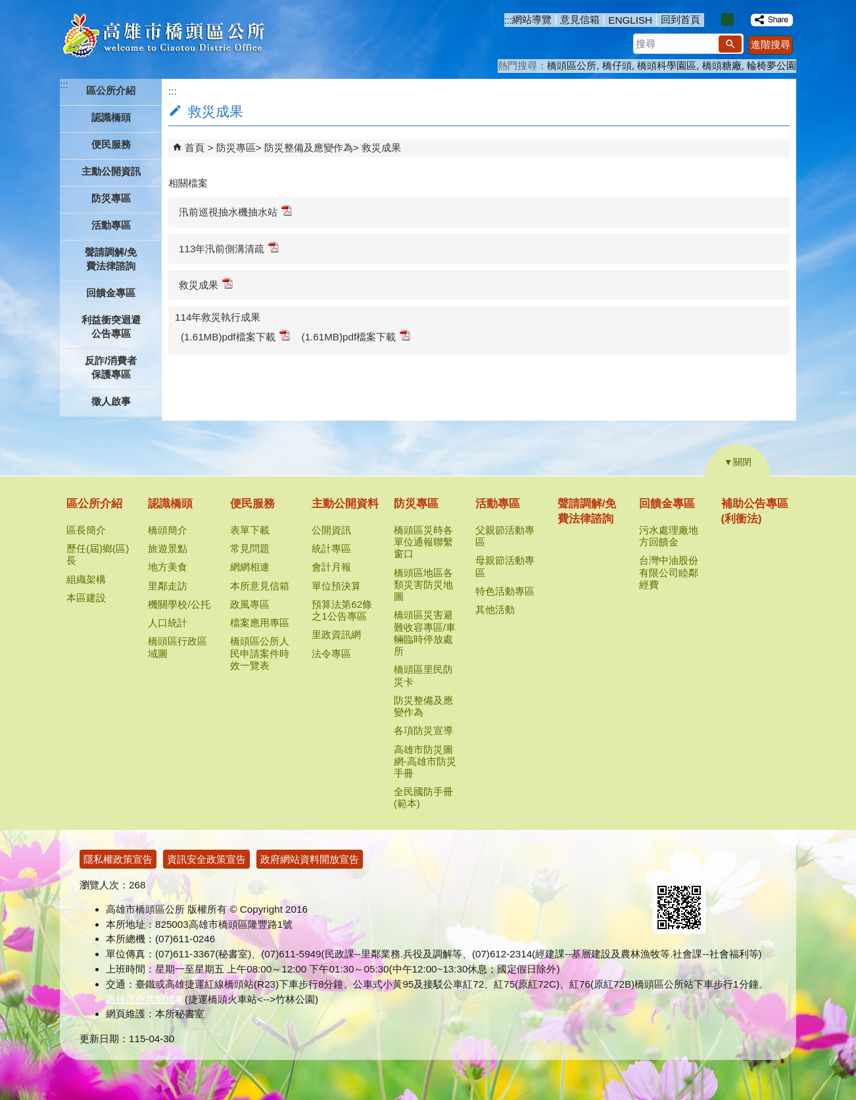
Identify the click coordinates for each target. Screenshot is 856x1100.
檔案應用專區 (259, 622)
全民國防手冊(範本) (423, 797)
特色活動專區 (505, 591)
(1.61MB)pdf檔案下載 (235, 336)
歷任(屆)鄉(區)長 (97, 554)
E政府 (667, 864)
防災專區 (236, 147)
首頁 (194, 147)
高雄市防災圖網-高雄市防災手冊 (425, 761)
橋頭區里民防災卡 (423, 675)
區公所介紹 (94, 503)
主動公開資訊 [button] (111, 171)
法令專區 (331, 653)
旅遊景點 (167, 548)
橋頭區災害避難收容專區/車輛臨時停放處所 (425, 632)
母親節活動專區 (505, 566)
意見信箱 (580, 19)
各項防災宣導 (423, 730)
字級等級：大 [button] (741, 19)
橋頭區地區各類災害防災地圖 (423, 584)
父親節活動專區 (505, 535)
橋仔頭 (617, 65)
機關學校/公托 (179, 604)
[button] (730, 44)
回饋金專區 (667, 503)
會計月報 (331, 566)
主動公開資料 (345, 503)
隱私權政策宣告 (118, 859)
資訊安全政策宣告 (206, 859)
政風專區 (250, 604)
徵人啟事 (111, 401)
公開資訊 (331, 530)
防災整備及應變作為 (308, 147)
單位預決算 (336, 585)
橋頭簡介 (167, 530)
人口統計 (167, 622)
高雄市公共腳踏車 (145, 999)
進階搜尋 (770, 44)
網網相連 (250, 566)
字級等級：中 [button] (727, 19)
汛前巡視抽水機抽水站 (235, 211)
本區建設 (86, 597)
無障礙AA (732, 865)
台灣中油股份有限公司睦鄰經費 (668, 572)
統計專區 (331, 548)
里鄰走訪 (167, 585)
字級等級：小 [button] (713, 19)
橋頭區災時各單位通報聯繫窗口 (423, 541)
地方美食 (167, 566)
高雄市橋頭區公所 (163, 36)
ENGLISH (630, 20)
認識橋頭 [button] (111, 117)
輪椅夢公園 (771, 65)
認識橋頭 (170, 503)
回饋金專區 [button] (110, 292)
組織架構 (86, 579)
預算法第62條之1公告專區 (342, 610)
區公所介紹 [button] (110, 90)
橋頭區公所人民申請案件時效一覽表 (259, 652)
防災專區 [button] (111, 198)
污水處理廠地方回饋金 (668, 535)
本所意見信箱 (259, 585)
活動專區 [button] (111, 225)
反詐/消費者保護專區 (111, 367)
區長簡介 (86, 530)
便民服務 (252, 503)
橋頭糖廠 (722, 65)
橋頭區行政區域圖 (177, 646)
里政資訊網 (336, 634)
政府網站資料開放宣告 (309, 859)
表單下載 (250, 530)
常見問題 (250, 548)
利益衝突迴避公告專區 (111, 326)
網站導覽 (532, 19)
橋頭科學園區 (666, 65)
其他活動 (495, 609)
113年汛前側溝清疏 (229, 248)
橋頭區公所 (571, 65)
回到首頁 (680, 19)
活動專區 (497, 503)
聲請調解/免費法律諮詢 (111, 258)
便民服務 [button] (111, 144)
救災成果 (381, 147)
